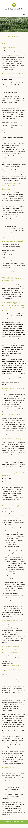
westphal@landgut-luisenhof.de (14, 665)
